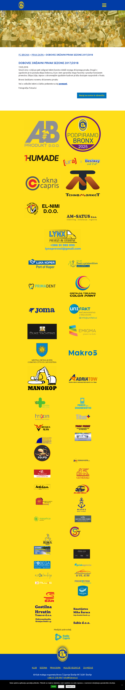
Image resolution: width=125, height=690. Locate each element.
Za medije (88, 668)
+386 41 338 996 (54, 678)
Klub (34, 668)
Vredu (54, 686)
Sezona (43, 668)
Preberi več (71, 686)
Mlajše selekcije (71, 668)
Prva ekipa (55, 668)
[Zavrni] (122, 685)
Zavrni (61, 686)
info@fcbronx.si (71, 678)
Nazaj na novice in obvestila (91, 95)
